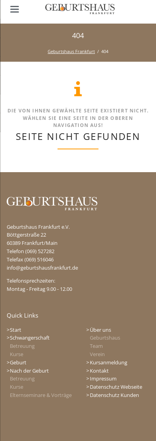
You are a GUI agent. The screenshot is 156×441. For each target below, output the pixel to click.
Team (96, 345)
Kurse (16, 354)
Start (15, 329)
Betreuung (22, 345)
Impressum (103, 378)
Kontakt (99, 370)
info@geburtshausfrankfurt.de (42, 267)
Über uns (100, 329)
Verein (97, 354)
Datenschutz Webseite (116, 386)
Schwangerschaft (30, 337)
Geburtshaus (105, 337)
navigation (14, 9)
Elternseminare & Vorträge (41, 395)
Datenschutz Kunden (114, 395)
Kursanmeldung (108, 362)
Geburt (18, 362)
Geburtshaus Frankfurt (71, 51)
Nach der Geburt (29, 370)
